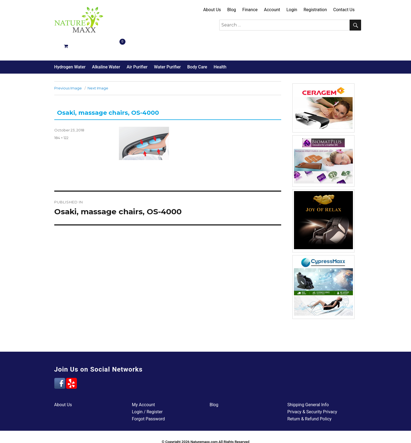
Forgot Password (148, 399)
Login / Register (147, 392)
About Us (212, 9)
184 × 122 (61, 118)
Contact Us (344, 9)
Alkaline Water (106, 47)
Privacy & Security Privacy (312, 392)
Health (220, 47)
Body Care (197, 47)
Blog (231, 9)
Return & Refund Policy (309, 399)
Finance (250, 9)
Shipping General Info (308, 385)
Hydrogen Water (70, 47)
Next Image (98, 69)
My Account (143, 385)
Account (272, 9)
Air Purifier (137, 47)
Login (291, 9)
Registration (315, 9)
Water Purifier (167, 47)
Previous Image (68, 69)
